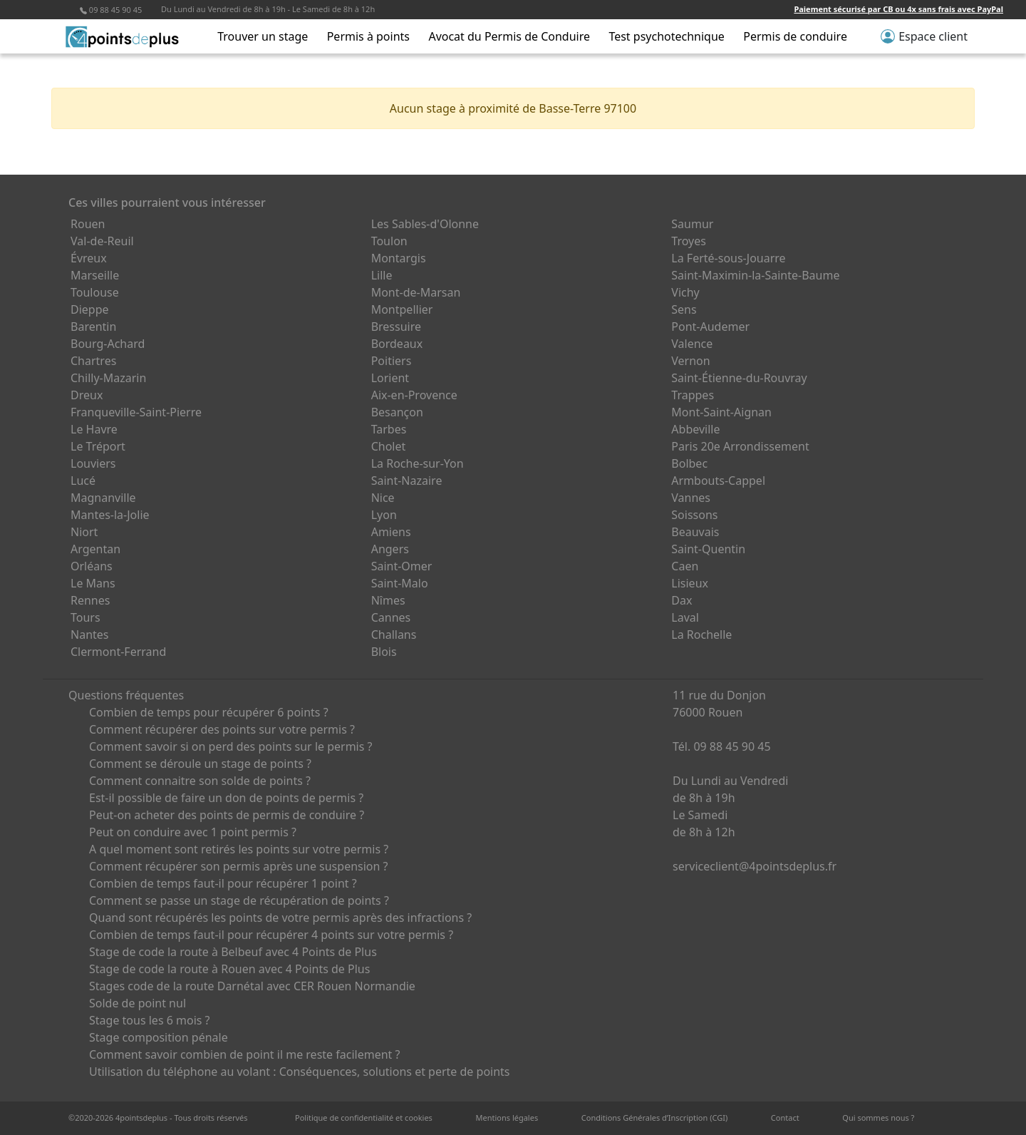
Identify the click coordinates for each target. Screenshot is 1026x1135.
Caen (684, 566)
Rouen (88, 224)
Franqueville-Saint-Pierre (136, 412)
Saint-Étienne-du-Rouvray (739, 378)
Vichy (685, 292)
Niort (84, 532)
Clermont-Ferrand (118, 651)
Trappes (692, 395)
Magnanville (103, 497)
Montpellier (402, 309)
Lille (382, 275)
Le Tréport (98, 446)
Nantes (90, 634)
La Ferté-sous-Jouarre (728, 258)
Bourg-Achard (108, 343)
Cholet (388, 446)
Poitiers (391, 361)
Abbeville (695, 429)
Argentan (95, 549)
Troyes (688, 241)
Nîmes (388, 600)
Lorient (390, 378)
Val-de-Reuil (102, 241)
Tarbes (389, 429)
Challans (394, 634)
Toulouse (95, 292)
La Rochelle (701, 634)
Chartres (93, 361)
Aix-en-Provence (414, 395)
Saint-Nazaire (406, 480)
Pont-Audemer (710, 326)
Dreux (87, 395)
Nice (383, 497)
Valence (691, 343)
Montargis (398, 258)
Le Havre (94, 429)
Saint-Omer (401, 566)
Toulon (389, 241)
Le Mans (93, 583)
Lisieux (689, 583)
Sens (683, 309)
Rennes (90, 600)
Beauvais (695, 532)
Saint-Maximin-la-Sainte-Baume (755, 275)
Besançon (397, 412)
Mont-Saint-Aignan (721, 412)
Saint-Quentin (708, 549)
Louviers (93, 463)
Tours (85, 617)
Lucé (83, 480)
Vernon (690, 361)
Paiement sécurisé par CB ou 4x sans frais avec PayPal (898, 9)
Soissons (694, 515)
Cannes (391, 617)
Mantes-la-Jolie (110, 515)
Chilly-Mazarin (108, 378)
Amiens (391, 532)
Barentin (93, 326)
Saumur (692, 224)
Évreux (89, 258)
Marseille (95, 275)
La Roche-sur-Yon (417, 463)
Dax (681, 600)
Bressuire (396, 326)
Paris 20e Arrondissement (740, 446)
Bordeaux (397, 343)
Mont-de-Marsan (416, 292)
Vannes (690, 497)
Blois (384, 651)
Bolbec (689, 463)
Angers (390, 549)
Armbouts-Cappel (718, 480)
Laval (685, 617)
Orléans (92, 566)
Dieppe (90, 309)
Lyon (384, 515)
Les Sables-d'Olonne (425, 224)
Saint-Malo (399, 583)
